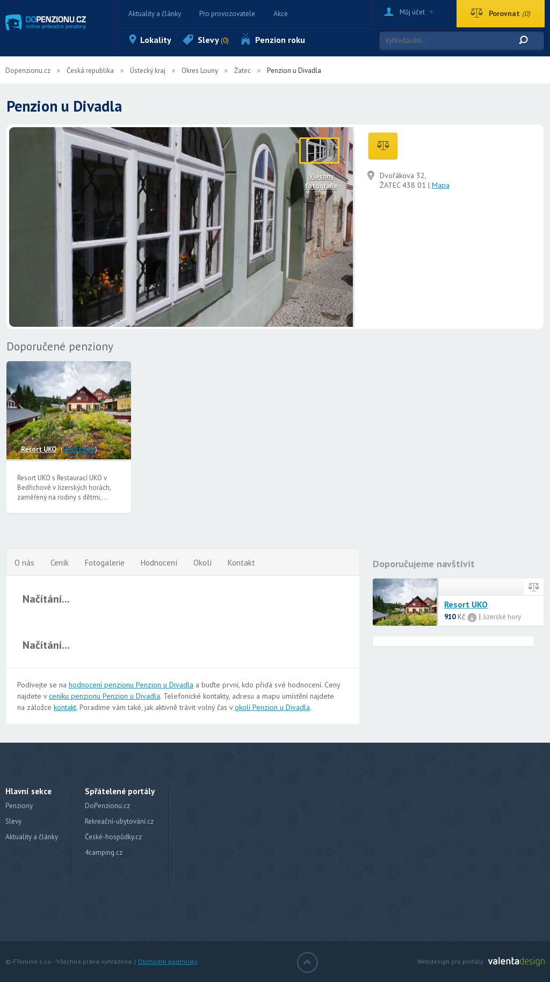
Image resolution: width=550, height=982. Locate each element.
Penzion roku (280, 39)
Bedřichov (79, 449)
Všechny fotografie (321, 181)
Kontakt (241, 563)
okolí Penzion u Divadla (272, 707)
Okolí (202, 563)
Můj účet (412, 12)
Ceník (59, 563)
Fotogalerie (105, 563)
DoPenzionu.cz (107, 805)
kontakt (65, 707)
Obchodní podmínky (168, 961)
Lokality (155, 39)
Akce (280, 13)
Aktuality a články (154, 13)
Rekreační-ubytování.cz (119, 821)
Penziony (19, 805)
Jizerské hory (502, 616)
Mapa (441, 185)
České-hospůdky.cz (113, 836)
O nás (24, 563)
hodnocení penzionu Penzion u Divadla (131, 685)
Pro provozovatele (227, 13)
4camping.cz (103, 852)
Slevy (213, 39)
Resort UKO (38, 449)
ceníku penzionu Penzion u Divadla (104, 696)
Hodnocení (159, 563)
